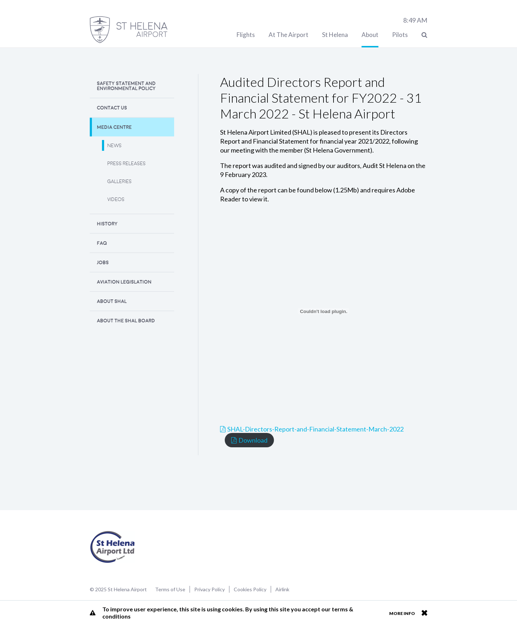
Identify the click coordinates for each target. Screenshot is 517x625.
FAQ (102, 243)
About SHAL (112, 301)
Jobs (103, 262)
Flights (246, 34)
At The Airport (288, 34)
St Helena (335, 34)
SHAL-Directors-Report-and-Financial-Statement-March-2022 (315, 429)
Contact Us (112, 108)
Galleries (119, 181)
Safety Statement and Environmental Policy (126, 86)
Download (252, 440)
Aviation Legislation (124, 282)
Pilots (400, 34)
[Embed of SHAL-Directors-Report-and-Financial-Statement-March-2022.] (323, 311)
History (107, 224)
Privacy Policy (209, 589)
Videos (116, 199)
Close (424, 613)
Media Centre (114, 127)
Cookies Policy (250, 589)
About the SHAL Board (126, 320)
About (370, 34)
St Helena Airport (112, 547)
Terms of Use (170, 589)
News (114, 145)
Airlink (282, 589)
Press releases (126, 163)
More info (402, 613)
